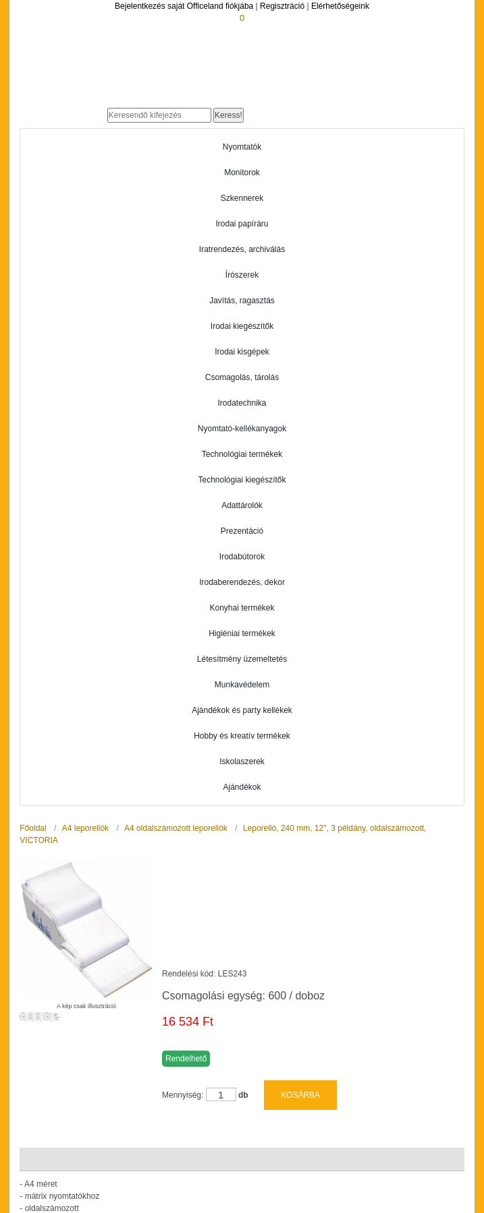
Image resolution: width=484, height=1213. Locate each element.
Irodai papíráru (241, 223)
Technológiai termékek (242, 454)
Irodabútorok (242, 556)
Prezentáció (242, 531)
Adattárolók (242, 505)
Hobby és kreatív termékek (242, 736)
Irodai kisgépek (242, 351)
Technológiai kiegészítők (242, 480)
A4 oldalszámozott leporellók (175, 828)
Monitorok (242, 172)
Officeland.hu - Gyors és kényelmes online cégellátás (152, 95)
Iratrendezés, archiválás (242, 249)
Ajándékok (242, 787)
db (243, 1061)
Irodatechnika (241, 403)
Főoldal (33, 828)
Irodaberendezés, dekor (242, 582)
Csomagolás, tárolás (242, 377)
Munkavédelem (242, 684)
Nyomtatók (242, 147)
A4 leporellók (85, 828)
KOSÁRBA (300, 1061)
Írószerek (242, 275)
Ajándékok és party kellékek (242, 710)
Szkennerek (242, 198)
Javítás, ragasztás (242, 300)
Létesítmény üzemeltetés (242, 659)
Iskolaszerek (242, 761)
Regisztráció (282, 6)
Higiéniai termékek (242, 633)
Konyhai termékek (241, 608)
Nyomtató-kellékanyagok (242, 428)
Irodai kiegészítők (242, 326)
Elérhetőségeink (340, 6)
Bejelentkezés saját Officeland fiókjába (184, 6)
